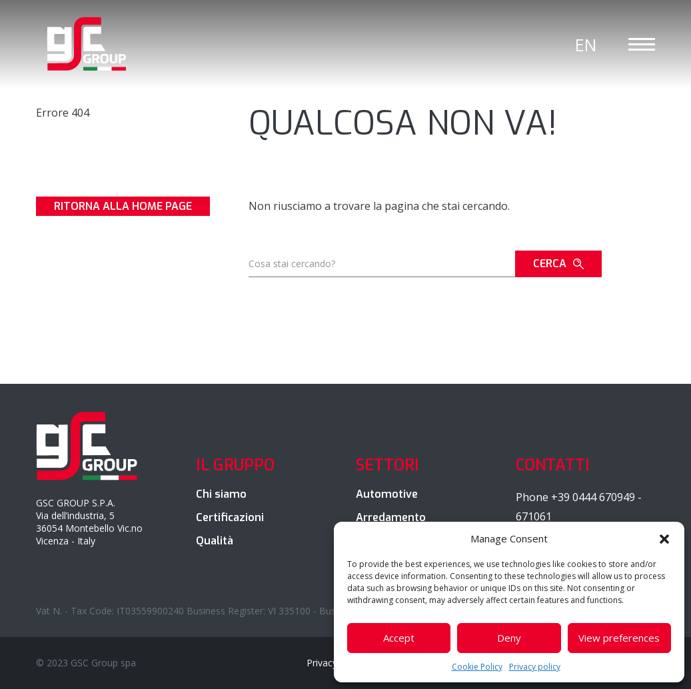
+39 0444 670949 (593, 497)
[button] (664, 538)
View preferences (619, 637)
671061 (534, 516)
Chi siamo (221, 494)
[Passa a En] (585, 44)
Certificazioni (230, 517)
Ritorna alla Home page (123, 206)
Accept (398, 637)
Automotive (387, 494)
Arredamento (391, 517)
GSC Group (87, 44)
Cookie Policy (477, 666)
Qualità (214, 541)
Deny (509, 637)
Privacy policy (534, 666)
